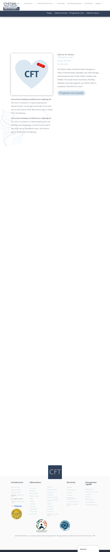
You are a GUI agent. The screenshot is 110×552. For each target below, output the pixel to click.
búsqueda (50, 509)
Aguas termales (52, 489)
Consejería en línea (73, 501)
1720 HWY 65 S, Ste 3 (65, 57)
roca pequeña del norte (52, 500)
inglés (98, 3)
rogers (49, 504)
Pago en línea (89, 489)
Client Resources (44, 3)
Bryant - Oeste (34, 496)
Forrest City (33, 511)
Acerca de (15, 3)
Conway (32, 504)
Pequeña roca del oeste (52, 514)
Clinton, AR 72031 (64, 61)
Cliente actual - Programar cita (69, 13)
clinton (32, 501)
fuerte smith (33, 514)
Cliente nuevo (92, 13)
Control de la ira (72, 490)
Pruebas (69, 492)
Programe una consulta (71, 93)
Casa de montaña (52, 497)
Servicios (28, 3)
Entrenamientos (75, 3)
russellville (50, 506)
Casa (5, 3)
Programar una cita (91, 492)
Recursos (88, 497)
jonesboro (50, 492)
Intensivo (69, 495)
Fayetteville (33, 509)
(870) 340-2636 (16, 490)
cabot (31, 498)
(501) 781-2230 (15, 487)
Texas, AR (50, 511)
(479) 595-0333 (16, 492)
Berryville (33, 491)
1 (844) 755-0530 (17, 495)
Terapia (69, 487)
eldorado (33, 506)
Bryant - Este (34, 493)
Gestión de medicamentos (71, 498)
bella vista (33, 488)
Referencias (89, 499)
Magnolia (50, 494)
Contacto (88, 3)
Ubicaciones (10, 9)
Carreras (61, 3)
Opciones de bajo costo (72, 504)
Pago (49, 13)
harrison (49, 487)
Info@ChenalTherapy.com (17, 502)
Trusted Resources (91, 504)
